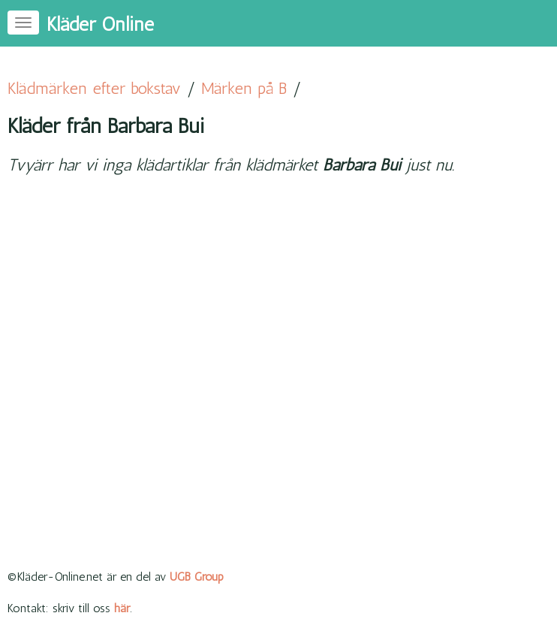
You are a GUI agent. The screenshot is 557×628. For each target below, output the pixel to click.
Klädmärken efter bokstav (94, 88)
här (122, 608)
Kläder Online (100, 24)
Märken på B (244, 88)
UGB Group (197, 576)
